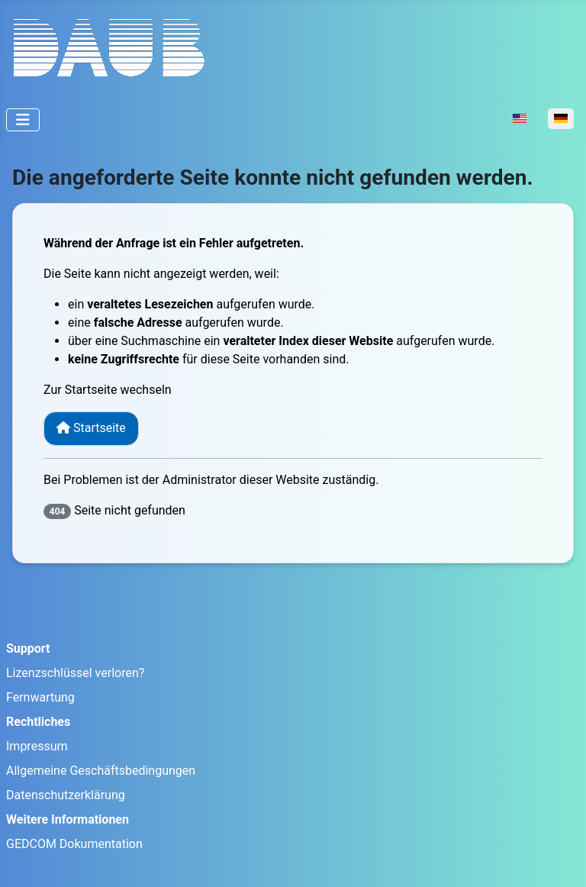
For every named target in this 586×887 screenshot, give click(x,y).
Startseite (91, 428)
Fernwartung (40, 697)
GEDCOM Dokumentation (74, 844)
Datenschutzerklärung (65, 795)
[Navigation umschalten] (23, 119)
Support (28, 648)
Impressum (37, 746)
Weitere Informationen (67, 819)
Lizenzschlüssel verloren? (75, 673)
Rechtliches (38, 721)
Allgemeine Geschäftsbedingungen (100, 770)
